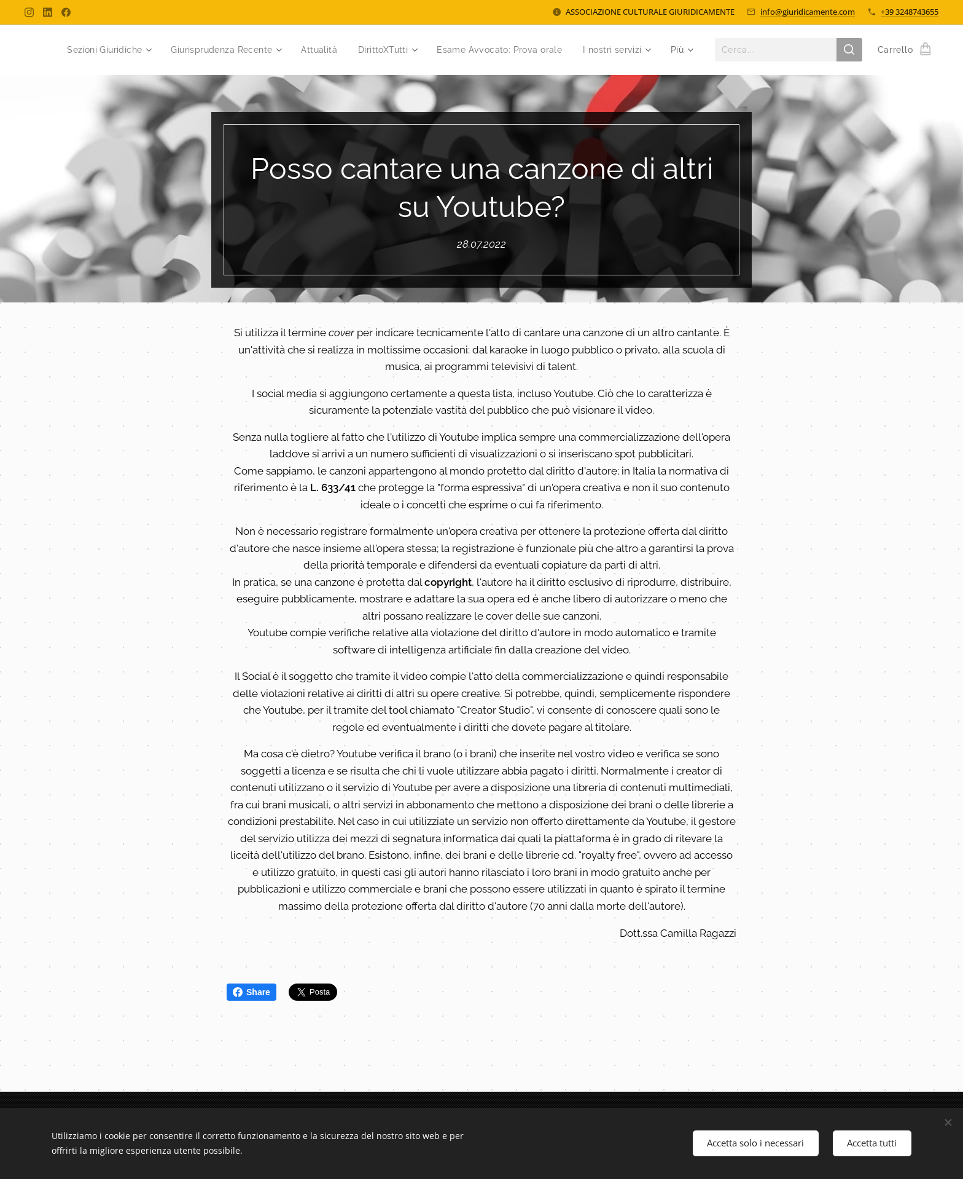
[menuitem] (104, 49)
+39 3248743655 (909, 11)
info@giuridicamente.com (807, 11)
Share (251, 992)
